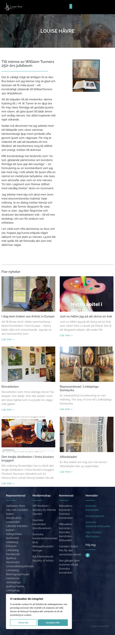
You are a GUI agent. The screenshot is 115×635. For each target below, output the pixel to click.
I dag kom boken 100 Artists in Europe (28, 316)
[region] (39, 611)
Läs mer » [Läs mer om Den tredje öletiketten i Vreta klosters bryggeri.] (7, 483)
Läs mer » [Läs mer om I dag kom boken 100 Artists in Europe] (7, 339)
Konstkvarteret (95, 516)
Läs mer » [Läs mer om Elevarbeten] (7, 409)
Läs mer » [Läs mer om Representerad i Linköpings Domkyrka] (66, 409)
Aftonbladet (68, 457)
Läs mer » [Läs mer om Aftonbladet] (66, 471)
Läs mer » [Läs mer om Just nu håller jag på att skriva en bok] (66, 335)
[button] (70, 6)
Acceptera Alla (53, 622)
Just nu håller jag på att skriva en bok (86, 316)
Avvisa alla (23, 622)
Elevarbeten (10, 386)
